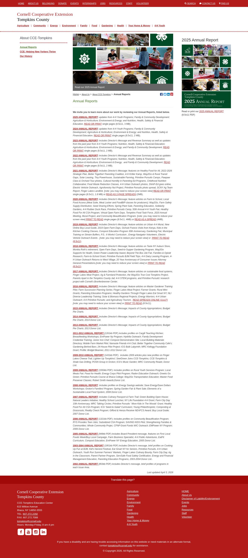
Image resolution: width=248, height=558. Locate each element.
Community (39, 25)
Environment (69, 25)
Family (83, 25)
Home (21, 3)
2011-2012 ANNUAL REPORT (88, 333)
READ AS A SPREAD (145, 219)
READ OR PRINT (93, 124)
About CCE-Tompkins (101, 94)
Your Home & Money (139, 25)
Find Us (225, 3)
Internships (89, 3)
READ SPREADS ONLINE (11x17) (150, 300)
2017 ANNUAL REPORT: (86, 271)
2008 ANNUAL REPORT (85, 385)
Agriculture (23, 25)
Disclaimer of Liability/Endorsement (201, 498)
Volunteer (142, 3)
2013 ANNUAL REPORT (85, 325)
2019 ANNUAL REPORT (85, 224)
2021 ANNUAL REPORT (85, 170)
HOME (185, 491)
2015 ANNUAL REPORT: (85, 308)
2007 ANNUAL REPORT (85, 397)
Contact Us (208, 3)
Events (74, 3)
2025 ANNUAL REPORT (85, 117)
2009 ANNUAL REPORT (85, 370)
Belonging (48, 3)
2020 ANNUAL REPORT (85, 199)
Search (191, 3)
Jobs (102, 3)
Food (94, 25)
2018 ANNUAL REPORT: (85, 246)
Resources (115, 3)
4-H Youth (160, 25)
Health (120, 25)
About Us (33, 3)
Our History (26, 56)
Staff (129, 3)
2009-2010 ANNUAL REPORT (88, 355)
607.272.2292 (30, 513)
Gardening (107, 25)
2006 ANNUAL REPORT (85, 419)
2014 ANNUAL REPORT (85, 316)
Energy (54, 25)
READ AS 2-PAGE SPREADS (121, 194)
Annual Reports (28, 47)
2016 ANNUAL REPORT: (85, 286)
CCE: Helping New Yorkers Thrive (38, 51)
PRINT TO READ (94, 219)
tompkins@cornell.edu (29, 521)
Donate (62, 3)
